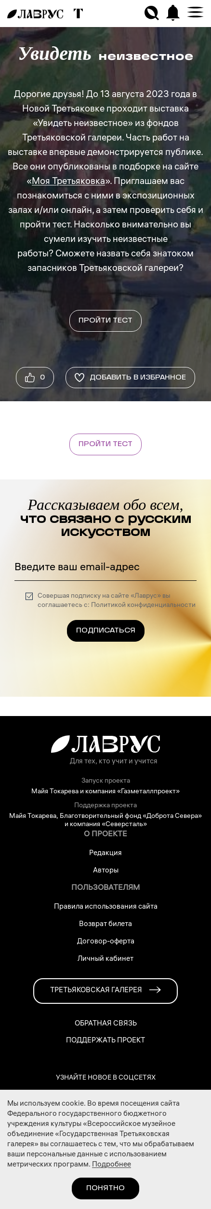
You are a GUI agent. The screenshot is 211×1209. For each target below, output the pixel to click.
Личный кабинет (105, 959)
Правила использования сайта (106, 907)
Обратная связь (106, 1024)
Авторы (106, 871)
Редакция (105, 854)
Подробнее (111, 1165)
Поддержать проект (105, 1041)
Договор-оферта (105, 942)
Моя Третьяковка (68, 182)
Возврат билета (105, 924)
